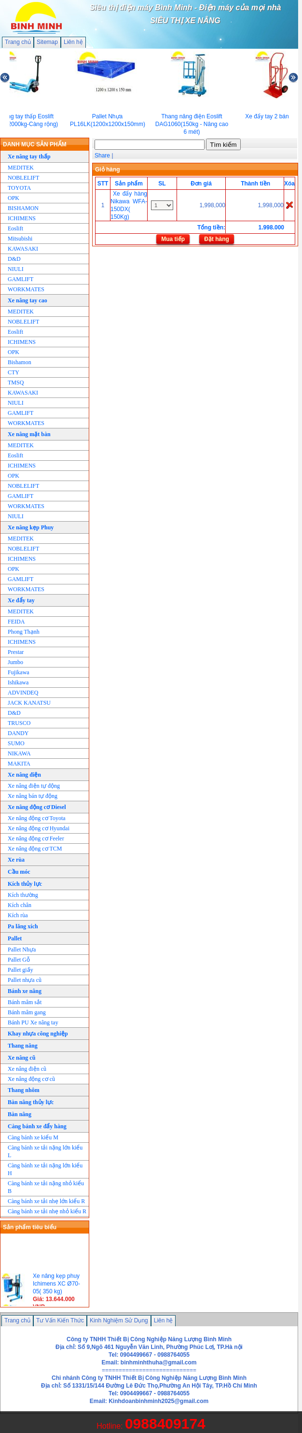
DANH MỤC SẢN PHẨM (35, 144)
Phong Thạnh (24, 631)
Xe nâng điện (24, 774)
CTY (13, 372)
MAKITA (19, 763)
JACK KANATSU (29, 702)
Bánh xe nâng (24, 991)
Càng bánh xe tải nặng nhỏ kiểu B (46, 1187)
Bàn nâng (19, 1114)
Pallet (15, 938)
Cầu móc (19, 871)
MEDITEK (21, 167)
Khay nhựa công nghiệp (38, 1033)
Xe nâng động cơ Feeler (36, 838)
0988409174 (165, 1424)
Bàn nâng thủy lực (31, 1102)
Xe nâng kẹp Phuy (31, 527)
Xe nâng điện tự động (34, 785)
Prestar (16, 652)
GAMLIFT (20, 279)
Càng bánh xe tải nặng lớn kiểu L (45, 1151)
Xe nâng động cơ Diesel (37, 807)
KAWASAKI (23, 248)
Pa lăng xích (23, 926)
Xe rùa (16, 859)
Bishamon (19, 362)
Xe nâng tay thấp (29, 156)
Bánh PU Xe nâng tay (33, 1022)
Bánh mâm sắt (24, 1002)
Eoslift (15, 228)
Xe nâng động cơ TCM (35, 848)
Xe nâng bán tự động (32, 796)
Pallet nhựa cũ (24, 980)
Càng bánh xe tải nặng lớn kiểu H (45, 1169)
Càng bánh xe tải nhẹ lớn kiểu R (46, 1201)
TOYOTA (19, 187)
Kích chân (19, 905)
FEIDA (16, 621)
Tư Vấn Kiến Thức (60, 1320)
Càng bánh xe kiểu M (33, 1137)
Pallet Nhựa (22, 949)
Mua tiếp (173, 239)
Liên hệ (73, 42)
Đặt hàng (216, 239)
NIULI (16, 269)
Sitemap (47, 42)
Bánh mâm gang (27, 1012)
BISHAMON (23, 208)
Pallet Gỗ (19, 959)
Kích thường (23, 895)
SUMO (16, 743)
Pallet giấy (20, 969)
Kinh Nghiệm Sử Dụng (119, 1320)
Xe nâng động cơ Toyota (37, 818)
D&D (14, 258)
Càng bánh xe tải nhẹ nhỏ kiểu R (47, 1211)
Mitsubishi (20, 238)
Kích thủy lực (25, 883)
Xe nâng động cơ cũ (31, 1079)
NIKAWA (19, 753)
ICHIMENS (22, 218)
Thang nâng (23, 1045)
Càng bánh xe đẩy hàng (37, 1126)
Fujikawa (18, 672)
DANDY (18, 733)
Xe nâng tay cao (27, 300)
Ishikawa (18, 682)
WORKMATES (26, 289)
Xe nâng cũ (21, 1057)
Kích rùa (18, 915)
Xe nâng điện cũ (27, 1068)
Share (102, 155)
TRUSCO (19, 723)
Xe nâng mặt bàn (29, 434)
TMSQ (16, 382)
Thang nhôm (24, 1090)
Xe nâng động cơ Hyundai (38, 828)
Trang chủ (18, 42)
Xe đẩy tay (21, 600)
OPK (13, 198)
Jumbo (15, 662)
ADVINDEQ (23, 692)
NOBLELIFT (23, 177)
